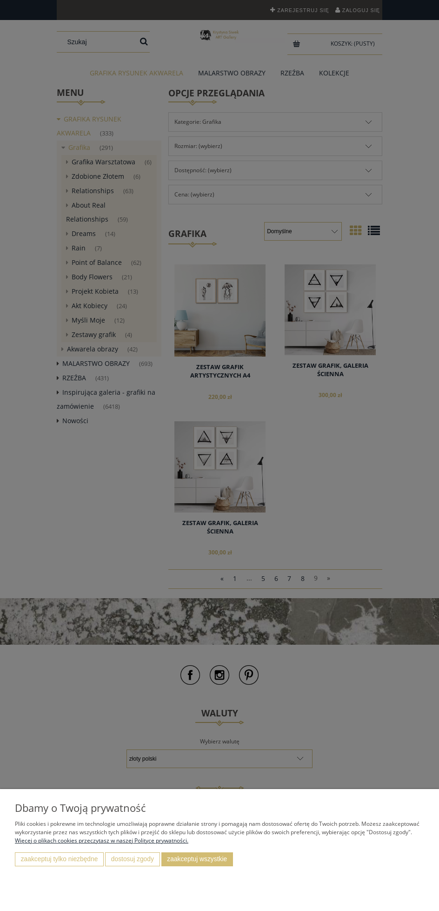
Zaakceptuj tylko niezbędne (59, 859)
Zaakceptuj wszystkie (197, 859)
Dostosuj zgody (132, 859)
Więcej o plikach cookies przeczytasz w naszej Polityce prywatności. (101, 840)
